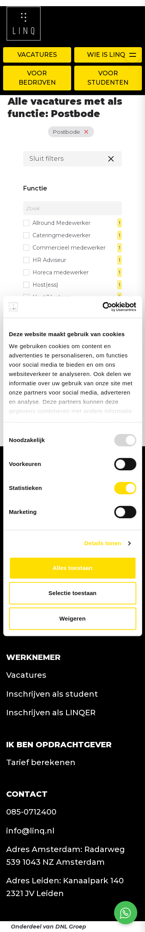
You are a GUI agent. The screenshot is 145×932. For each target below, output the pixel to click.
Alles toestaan (72, 568)
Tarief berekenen (40, 762)
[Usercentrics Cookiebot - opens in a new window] (103, 307)
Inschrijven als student (52, 694)
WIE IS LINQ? (108, 54)
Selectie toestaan (72, 593)
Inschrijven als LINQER (51, 712)
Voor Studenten (107, 78)
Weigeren (72, 618)
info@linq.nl (30, 830)
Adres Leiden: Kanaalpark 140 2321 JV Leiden (65, 887)
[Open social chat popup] (125, 912)
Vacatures (37, 54)
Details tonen (102, 543)
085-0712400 (31, 811)
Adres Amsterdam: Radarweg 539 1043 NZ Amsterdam (65, 856)
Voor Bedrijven (37, 78)
